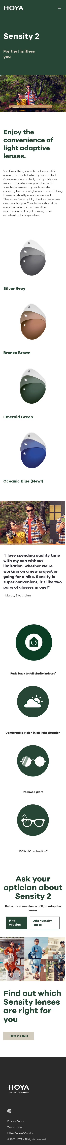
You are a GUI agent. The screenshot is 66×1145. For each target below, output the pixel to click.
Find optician (15, 923)
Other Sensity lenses (42, 923)
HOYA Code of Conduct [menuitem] (21, 1133)
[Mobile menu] (59, 8)
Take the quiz (18, 1036)
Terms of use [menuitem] (14, 1127)
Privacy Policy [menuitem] (15, 1121)
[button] (33, 1111)
